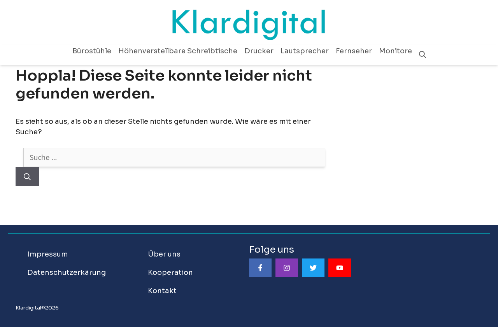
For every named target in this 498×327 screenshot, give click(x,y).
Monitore (395, 51)
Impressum (47, 254)
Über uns (164, 254)
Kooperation (170, 272)
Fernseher (354, 51)
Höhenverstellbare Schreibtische (177, 51)
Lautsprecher (305, 51)
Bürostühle (91, 51)
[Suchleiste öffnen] (423, 55)
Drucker (259, 51)
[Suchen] (27, 176)
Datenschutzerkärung (66, 272)
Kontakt (162, 291)
